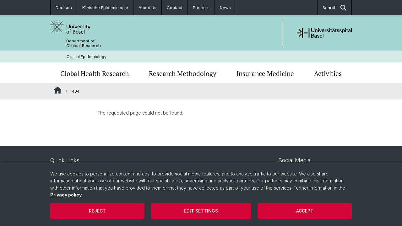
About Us (147, 7)
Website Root (57, 90)
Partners (201, 7)
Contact (174, 7)
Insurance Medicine (265, 73)
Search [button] (334, 8)
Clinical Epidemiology (86, 56)
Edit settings (201, 210)
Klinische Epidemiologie (105, 7)
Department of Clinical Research (83, 43)
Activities (328, 73)
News (225, 7)
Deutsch (64, 7)
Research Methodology (182, 73)
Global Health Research (94, 73)
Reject (97, 210)
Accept (304, 210)
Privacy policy (66, 194)
